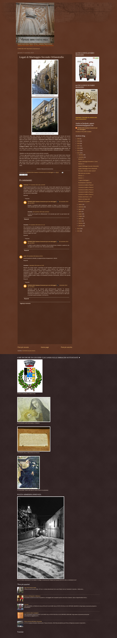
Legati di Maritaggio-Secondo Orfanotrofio (88, 166)
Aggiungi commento (25, 303)
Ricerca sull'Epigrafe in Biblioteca (32, 596)
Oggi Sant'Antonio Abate (30, 587)
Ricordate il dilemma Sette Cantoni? (87, 171)
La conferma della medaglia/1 (31, 613)
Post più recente (23, 347)
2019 (78, 141)
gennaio (81, 225)
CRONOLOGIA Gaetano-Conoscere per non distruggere (42, 201)
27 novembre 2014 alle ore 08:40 (37, 184)
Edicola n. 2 (81, 175)
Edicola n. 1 (81, 178)
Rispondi (26, 195)
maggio (80, 216)
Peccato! (26, 604)
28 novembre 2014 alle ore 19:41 (35, 256)
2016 (78, 148)
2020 (78, 138)
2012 (78, 231)
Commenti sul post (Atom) (28, 350)
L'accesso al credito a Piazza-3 (85, 189)
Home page (45, 347)
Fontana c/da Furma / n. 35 (84, 196)
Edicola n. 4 (81, 159)
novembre (81, 157)
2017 (78, 145)
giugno (80, 214)
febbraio (81, 223)
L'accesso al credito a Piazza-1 (85, 194)
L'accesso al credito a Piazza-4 (85, 187)
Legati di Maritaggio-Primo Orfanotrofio (87, 168)
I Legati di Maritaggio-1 (83, 180)
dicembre (81, 154)
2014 (78, 152)
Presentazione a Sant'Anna (85, 182)
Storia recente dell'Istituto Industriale (33, 621)
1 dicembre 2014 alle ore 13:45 (36, 265)
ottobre (80, 204)
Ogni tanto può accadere (84, 173)
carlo (25, 256)
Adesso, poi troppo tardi (84, 199)
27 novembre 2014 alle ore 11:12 (37, 224)
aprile (80, 218)
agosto (80, 209)
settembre (81, 206)
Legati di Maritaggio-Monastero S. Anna (88, 161)
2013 (78, 228)
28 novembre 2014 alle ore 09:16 (41, 211)
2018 (78, 143)
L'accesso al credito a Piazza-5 (85, 185)
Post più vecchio (66, 347)
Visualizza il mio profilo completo (83, 131)
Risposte (27, 198)
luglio (80, 211)
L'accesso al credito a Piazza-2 (85, 192)
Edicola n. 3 (81, 163)
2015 (78, 150)
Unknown (26, 184)
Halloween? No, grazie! (84, 201)
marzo (80, 221)
